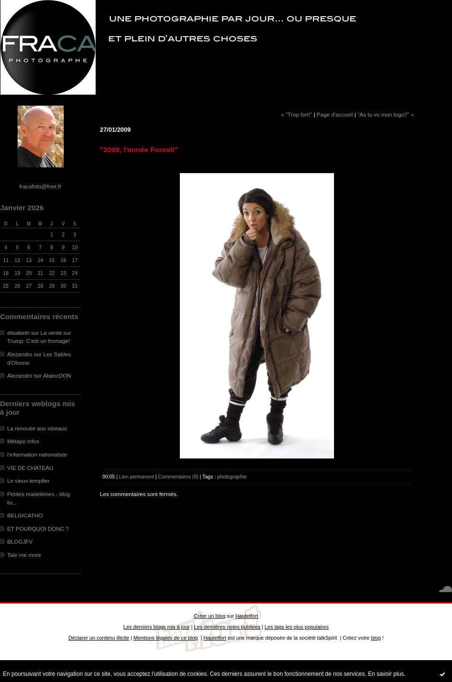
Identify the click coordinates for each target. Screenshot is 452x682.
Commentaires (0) (178, 476)
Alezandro (19, 354)
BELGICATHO (25, 515)
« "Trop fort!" (296, 114)
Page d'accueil (335, 114)
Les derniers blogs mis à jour (156, 627)
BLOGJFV (20, 541)
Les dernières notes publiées (227, 627)
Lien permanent (136, 476)
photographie (232, 476)
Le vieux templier (28, 480)
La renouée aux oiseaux (37, 428)
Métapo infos (23, 441)
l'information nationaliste (37, 454)
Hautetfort (247, 616)
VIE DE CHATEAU (30, 468)
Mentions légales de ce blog (165, 638)
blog (376, 638)
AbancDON (57, 375)
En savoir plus (385, 674)
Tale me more (24, 555)
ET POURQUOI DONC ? (38, 529)
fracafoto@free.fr (40, 186)
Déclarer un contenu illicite (99, 638)
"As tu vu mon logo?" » (385, 114)
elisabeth (18, 333)
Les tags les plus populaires (297, 627)
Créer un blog (209, 616)
